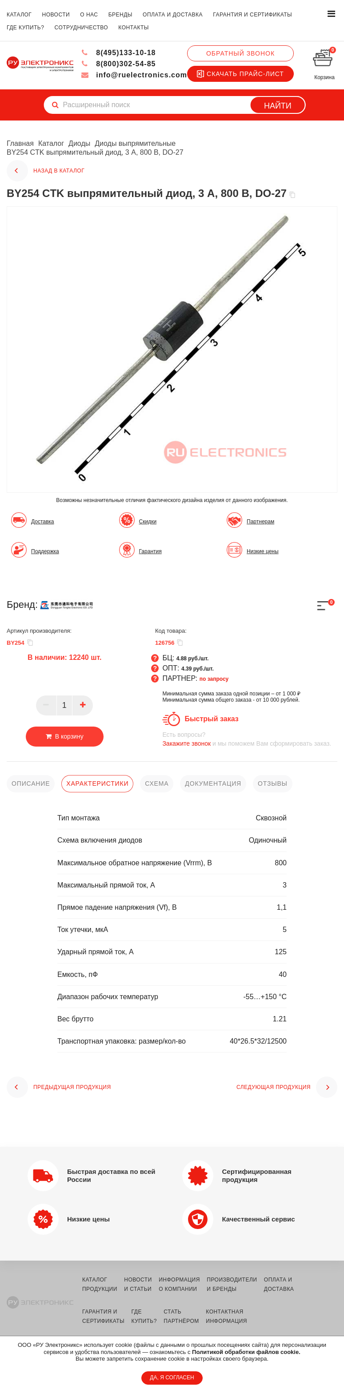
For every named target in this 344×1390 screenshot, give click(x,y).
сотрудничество (81, 27)
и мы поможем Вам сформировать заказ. (249, 739)
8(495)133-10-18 (118, 52)
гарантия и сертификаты (252, 15)
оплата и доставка (173, 15)
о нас (89, 15)
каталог (19, 15)
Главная (20, 143)
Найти (278, 105)
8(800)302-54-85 (118, 64)
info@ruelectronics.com (134, 75)
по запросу (214, 679)
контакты (133, 27)
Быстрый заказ (211, 719)
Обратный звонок (240, 53)
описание (31, 783)
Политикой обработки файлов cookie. (246, 1352)
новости (56, 15)
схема (156, 783)
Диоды (79, 143)
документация (213, 783)
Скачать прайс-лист (240, 74)
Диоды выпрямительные (135, 143)
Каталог (51, 143)
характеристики (97, 783)
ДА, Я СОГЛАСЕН (172, 1377)
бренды (120, 15)
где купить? (25, 27)
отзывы (273, 783)
